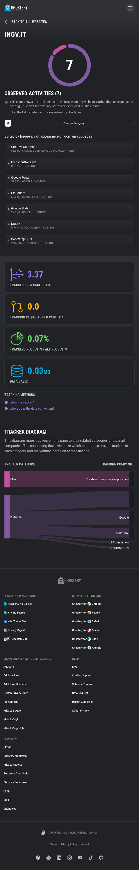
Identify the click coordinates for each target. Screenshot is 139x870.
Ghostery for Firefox (86, 612)
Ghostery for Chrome (86, 604)
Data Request (80, 693)
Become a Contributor (16, 773)
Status (7, 747)
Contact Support (82, 675)
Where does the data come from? (29, 408)
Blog (6, 799)
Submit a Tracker (82, 684)
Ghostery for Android (86, 648)
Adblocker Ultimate (15, 684)
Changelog (10, 808)
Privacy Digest (14, 630)
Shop (7, 791)
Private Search (14, 612)
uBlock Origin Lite (14, 728)
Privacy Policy (69, 844)
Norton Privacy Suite (16, 693)
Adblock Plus (11, 675)
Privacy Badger (12, 710)
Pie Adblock (11, 701)
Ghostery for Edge (85, 639)
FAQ (74, 666)
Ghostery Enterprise (15, 782)
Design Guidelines (82, 701)
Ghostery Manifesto (15, 755)
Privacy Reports (13, 764)
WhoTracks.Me (15, 621)
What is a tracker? (19, 402)
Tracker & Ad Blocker (18, 604)
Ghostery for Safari (85, 621)
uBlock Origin (11, 719)
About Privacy (80, 710)
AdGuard (9, 666)
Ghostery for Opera (85, 630)
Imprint (85, 844)
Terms (53, 844)
